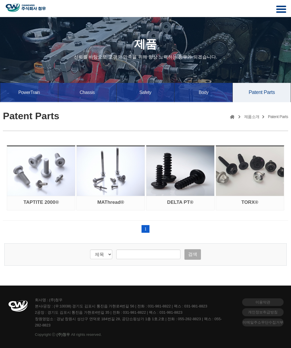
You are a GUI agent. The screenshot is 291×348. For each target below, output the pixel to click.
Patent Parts (262, 92)
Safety (145, 92)
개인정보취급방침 (263, 311)
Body (203, 92)
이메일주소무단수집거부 (263, 321)
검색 (192, 253)
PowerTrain (29, 92)
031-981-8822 (159, 305)
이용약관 (262, 301)
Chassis (87, 92)
